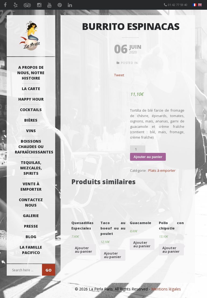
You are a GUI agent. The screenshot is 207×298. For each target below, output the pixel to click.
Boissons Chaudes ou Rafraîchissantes (32, 147)
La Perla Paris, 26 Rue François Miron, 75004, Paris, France (113, 14)
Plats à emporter (162, 170)
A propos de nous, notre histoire (30, 73)
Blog (31, 236)
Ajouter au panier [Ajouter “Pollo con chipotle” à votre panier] (171, 249)
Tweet (119, 75)
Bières (30, 120)
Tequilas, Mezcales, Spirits (31, 168)
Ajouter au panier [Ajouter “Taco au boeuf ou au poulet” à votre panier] (112, 255)
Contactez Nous (31, 202)
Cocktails (31, 109)
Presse (31, 226)
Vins (31, 130)
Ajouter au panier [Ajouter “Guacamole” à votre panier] (141, 244)
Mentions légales (166, 289)
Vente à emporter (30, 186)
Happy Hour (31, 99)
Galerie (31, 215)
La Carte (31, 88)
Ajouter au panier (148, 157)
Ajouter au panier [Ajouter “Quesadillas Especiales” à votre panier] (83, 249)
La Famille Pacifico (31, 250)
